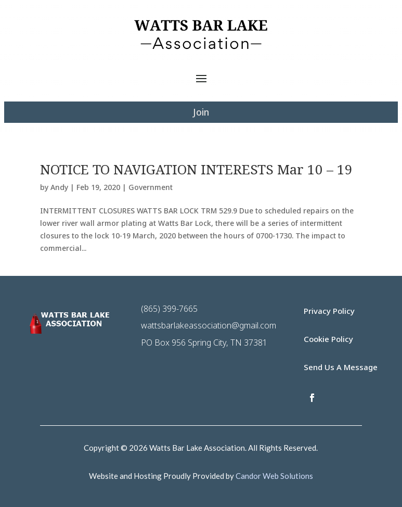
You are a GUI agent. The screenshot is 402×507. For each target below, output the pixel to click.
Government (150, 187)
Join (201, 112)
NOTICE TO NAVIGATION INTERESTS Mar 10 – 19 (196, 169)
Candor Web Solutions (274, 475)
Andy (59, 187)
